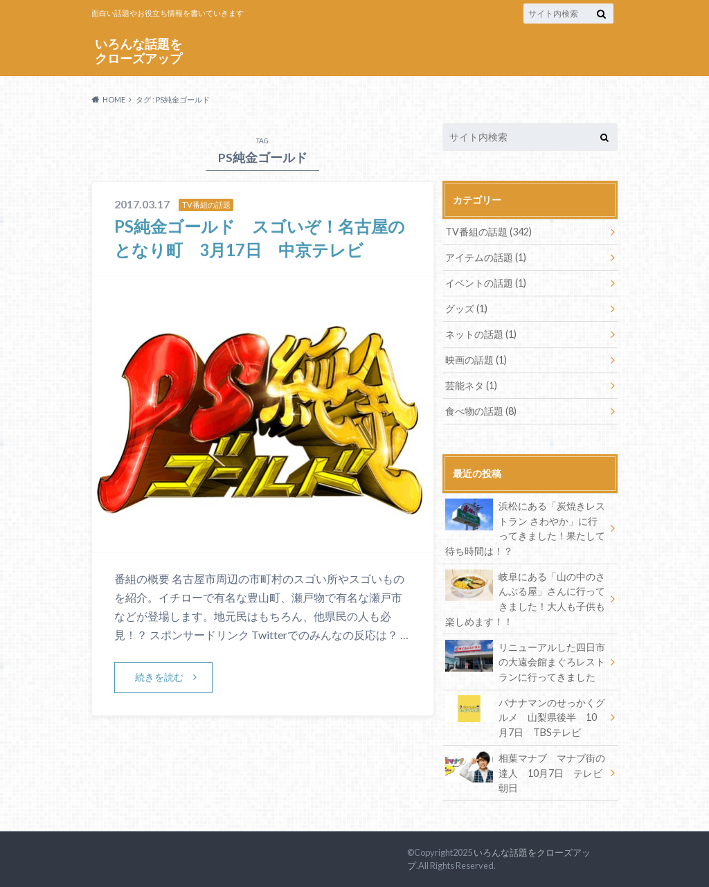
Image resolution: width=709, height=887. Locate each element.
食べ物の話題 (481, 411)
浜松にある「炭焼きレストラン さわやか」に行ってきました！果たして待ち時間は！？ (525, 528)
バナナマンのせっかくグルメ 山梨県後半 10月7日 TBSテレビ (525, 716)
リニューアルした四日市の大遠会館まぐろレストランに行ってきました (525, 661)
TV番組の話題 (488, 232)
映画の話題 (476, 360)
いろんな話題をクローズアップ (138, 51)
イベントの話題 (485, 283)
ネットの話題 (481, 334)
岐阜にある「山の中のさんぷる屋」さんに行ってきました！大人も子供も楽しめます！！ (525, 598)
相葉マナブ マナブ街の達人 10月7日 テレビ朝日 (525, 772)
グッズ (466, 308)
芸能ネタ (471, 385)
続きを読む (159, 677)
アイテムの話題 (485, 257)
